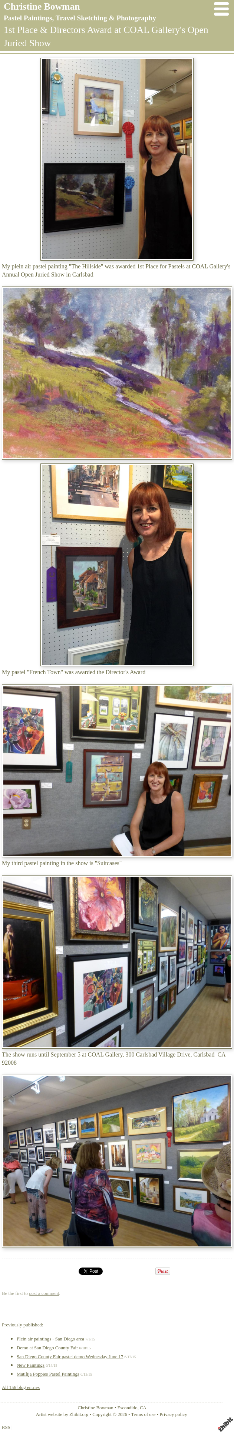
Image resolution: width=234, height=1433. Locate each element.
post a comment (44, 1293)
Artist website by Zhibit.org (62, 1414)
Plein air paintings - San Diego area (50, 1339)
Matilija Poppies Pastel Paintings (48, 1374)
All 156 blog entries (21, 1387)
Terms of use (143, 1414)
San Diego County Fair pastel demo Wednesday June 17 (70, 1356)
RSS (6, 1427)
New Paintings (31, 1365)
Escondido (128, 1407)
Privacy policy (173, 1414)
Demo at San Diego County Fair (47, 1347)
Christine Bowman (42, 6)
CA (143, 1407)
